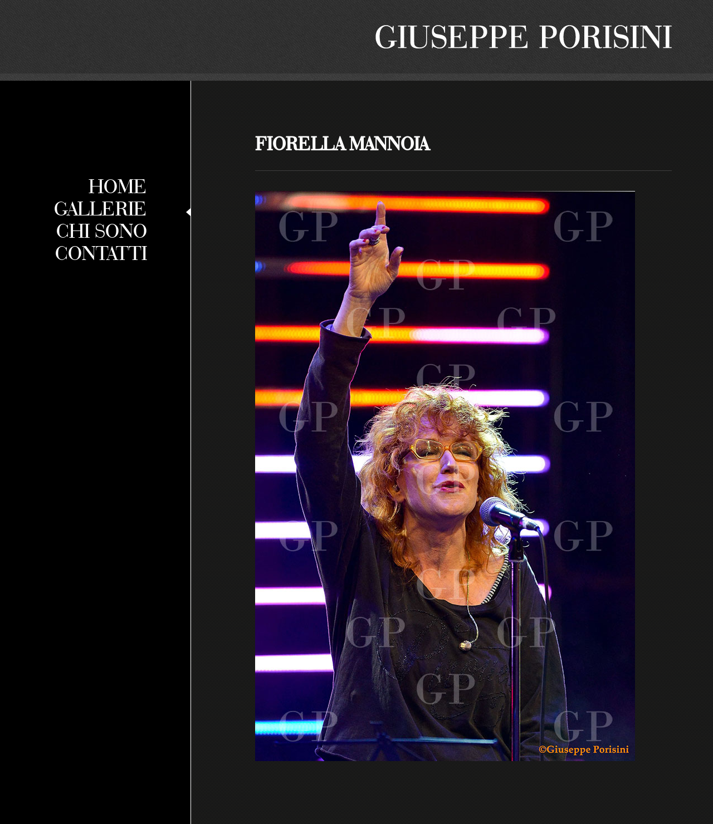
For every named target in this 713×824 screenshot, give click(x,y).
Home (118, 186)
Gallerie (100, 208)
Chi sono (101, 230)
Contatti (101, 253)
